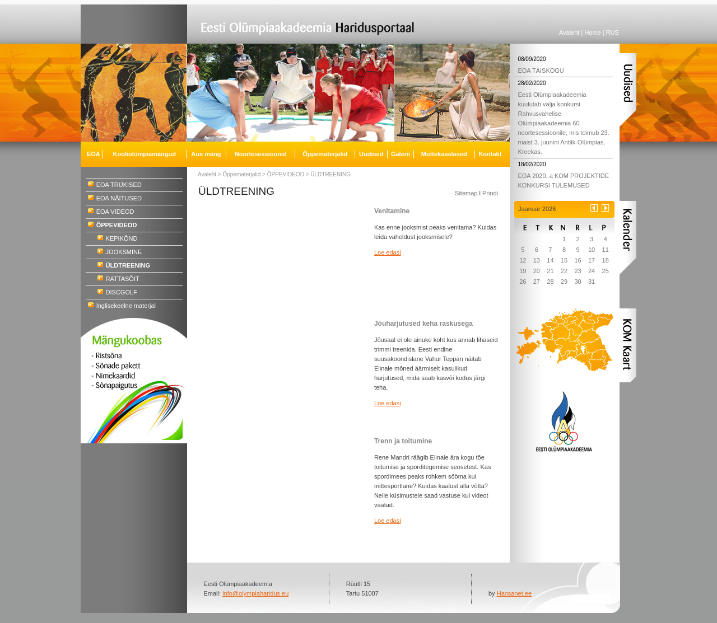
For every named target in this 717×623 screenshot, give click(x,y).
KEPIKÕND (122, 238)
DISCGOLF (121, 292)
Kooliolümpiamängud (144, 154)
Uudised (371, 154)
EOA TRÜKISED (119, 184)
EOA (93, 154)
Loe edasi (387, 252)
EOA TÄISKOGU (541, 70)
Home (592, 32)
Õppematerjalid (242, 174)
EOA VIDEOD (115, 211)
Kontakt (489, 154)
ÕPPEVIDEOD (285, 174)
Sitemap (466, 193)
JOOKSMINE (124, 252)
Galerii (400, 154)
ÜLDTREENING (330, 174)
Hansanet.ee (514, 593)
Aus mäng (206, 154)
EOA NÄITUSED (119, 198)
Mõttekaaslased (444, 154)
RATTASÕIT (122, 278)
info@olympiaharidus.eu (255, 593)
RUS (612, 32)
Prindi (490, 193)
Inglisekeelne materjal (126, 305)
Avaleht (569, 32)
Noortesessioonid (261, 154)
